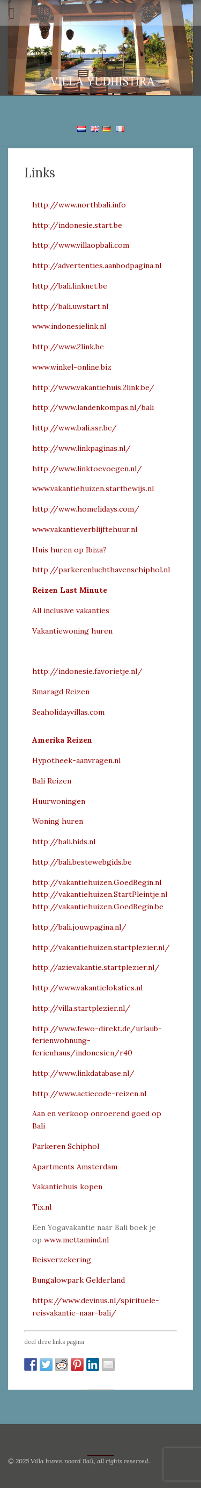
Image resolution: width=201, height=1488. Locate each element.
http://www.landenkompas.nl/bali (93, 407)
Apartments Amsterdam (74, 1166)
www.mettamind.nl (76, 1240)
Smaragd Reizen (61, 691)
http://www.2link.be (68, 346)
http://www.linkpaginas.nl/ (81, 448)
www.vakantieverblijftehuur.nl (84, 529)
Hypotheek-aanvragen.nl (76, 760)
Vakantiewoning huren (72, 631)
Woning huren (57, 821)
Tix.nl (41, 1207)
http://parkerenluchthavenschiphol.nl (101, 569)
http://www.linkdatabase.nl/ (83, 1073)
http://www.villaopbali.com (80, 245)
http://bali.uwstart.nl (70, 306)
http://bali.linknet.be (69, 286)
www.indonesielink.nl (69, 326)
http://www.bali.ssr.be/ (74, 428)
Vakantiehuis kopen (67, 1186)
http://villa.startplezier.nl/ (81, 1008)
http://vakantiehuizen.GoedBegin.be (97, 906)
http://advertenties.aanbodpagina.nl (96, 265)
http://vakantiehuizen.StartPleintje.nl (99, 894)
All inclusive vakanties (70, 610)
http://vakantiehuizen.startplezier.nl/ (101, 947)
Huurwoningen (58, 801)
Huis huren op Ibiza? (69, 550)
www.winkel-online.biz (71, 367)
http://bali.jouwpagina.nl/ (79, 927)
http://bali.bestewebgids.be (82, 862)
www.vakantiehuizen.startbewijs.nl (93, 488)
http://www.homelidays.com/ (85, 509)
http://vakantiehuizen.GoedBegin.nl (96, 882)
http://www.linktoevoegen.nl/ (87, 468)
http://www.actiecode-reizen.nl (89, 1093)
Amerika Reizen (62, 740)
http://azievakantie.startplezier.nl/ (96, 967)
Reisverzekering (61, 1259)
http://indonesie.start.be (77, 225)
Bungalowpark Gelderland (78, 1280)
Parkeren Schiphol (65, 1146)
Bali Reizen (51, 781)
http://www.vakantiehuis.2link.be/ (93, 387)
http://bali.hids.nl (63, 841)
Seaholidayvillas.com (68, 712)
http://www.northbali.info (79, 205)
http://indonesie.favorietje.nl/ (87, 671)
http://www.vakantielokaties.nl (87, 988)
